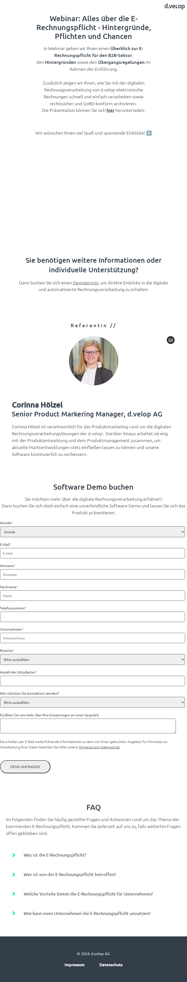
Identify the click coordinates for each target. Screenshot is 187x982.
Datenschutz (111, 964)
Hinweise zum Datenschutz (99, 746)
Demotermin (85, 282)
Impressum (74, 964)
